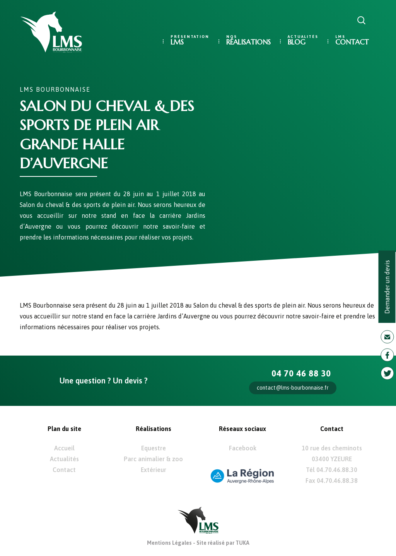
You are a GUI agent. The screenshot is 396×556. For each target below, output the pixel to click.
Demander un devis (387, 286)
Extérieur (153, 469)
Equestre (153, 448)
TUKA (242, 543)
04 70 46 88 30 (301, 373)
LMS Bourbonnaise (55, 89)
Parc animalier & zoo (153, 458)
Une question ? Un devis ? (104, 380)
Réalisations (248, 42)
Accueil (64, 448)
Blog (297, 42)
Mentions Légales (169, 543)
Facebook (242, 448)
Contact (352, 42)
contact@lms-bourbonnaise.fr (293, 388)
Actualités (64, 458)
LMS (177, 42)
